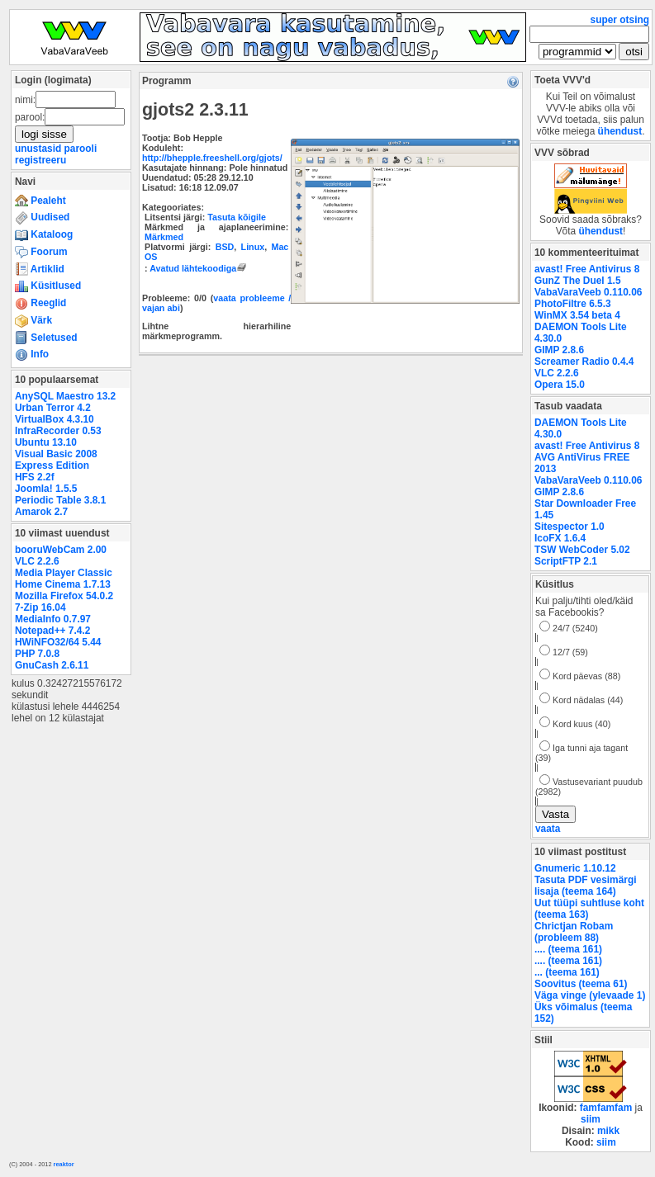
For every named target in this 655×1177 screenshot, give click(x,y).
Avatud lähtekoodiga (199, 268)
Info (32, 354)
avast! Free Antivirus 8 (586, 269)
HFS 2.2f (35, 477)
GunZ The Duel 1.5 (577, 280)
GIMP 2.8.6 (559, 350)
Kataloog (44, 234)
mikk (608, 1131)
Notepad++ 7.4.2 (52, 630)
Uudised (42, 217)
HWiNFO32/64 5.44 (58, 642)
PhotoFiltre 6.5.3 (572, 304)
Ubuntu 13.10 (46, 442)
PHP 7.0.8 (37, 653)
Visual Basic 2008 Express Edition (56, 459)
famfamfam (606, 1107)
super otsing (620, 20)
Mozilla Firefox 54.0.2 (64, 596)
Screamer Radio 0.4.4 (584, 361)
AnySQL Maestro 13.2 (65, 396)
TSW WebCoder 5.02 (582, 549)
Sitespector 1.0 (569, 526)
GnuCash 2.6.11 (51, 665)
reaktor (64, 1164)
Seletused (46, 337)
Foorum (41, 252)
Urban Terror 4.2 (53, 408)
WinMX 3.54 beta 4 (577, 315)
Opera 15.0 (559, 384)
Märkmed (164, 237)
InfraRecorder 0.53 (58, 431)
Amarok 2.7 (41, 512)
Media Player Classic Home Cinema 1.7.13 (63, 578)
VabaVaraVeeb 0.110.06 (588, 292)
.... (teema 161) (568, 949)
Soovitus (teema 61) (580, 984)
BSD (225, 247)
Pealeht (40, 200)
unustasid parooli (56, 148)
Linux (253, 247)
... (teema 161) (567, 972)
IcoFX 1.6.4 (560, 538)
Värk (33, 320)
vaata (547, 828)
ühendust (620, 131)
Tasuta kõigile (236, 217)
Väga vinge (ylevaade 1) (589, 995)
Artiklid (39, 269)
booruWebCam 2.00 (61, 549)
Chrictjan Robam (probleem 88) (573, 931)
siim (590, 1119)
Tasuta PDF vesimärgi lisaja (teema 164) (585, 885)
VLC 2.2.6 (37, 561)
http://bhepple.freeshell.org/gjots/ (212, 158)
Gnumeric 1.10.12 (575, 868)
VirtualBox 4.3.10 (54, 419)
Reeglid (40, 303)
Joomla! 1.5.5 (46, 488)
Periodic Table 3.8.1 (60, 500)
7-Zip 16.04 (40, 607)
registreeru (40, 160)
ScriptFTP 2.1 (565, 561)
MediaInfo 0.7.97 (53, 619)
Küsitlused (48, 285)
